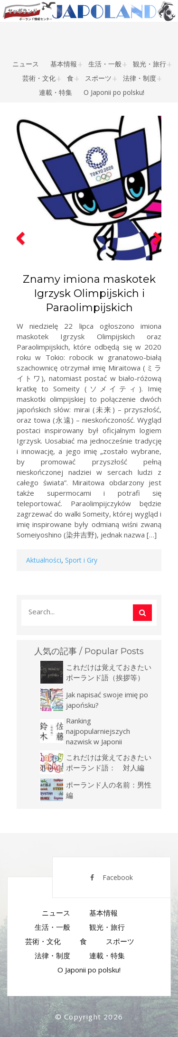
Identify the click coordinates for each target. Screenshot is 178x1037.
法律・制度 (139, 78)
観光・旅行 (149, 63)
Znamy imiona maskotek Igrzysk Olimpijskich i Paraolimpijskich (89, 293)
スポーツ (98, 78)
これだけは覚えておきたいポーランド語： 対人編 (108, 762)
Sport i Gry (81, 560)
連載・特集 (55, 92)
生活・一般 (105, 63)
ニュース (25, 63)
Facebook (111, 877)
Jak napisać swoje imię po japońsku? (107, 700)
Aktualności (43, 560)
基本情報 (63, 63)
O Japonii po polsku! (114, 92)
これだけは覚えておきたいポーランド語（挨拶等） (108, 672)
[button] (19, 341)
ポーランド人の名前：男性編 (108, 790)
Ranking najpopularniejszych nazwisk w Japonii (98, 731)
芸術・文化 (39, 78)
